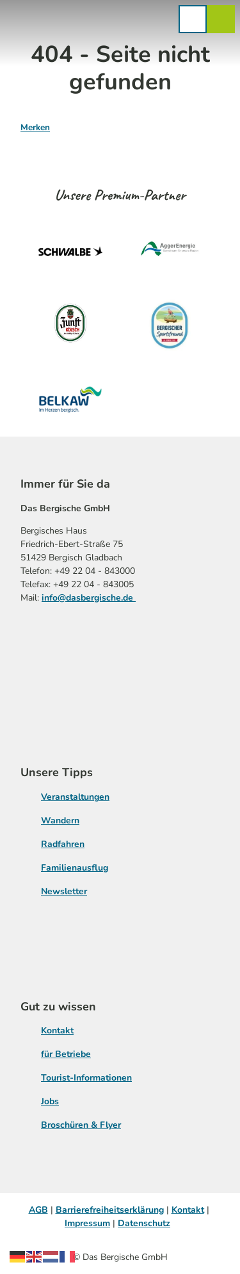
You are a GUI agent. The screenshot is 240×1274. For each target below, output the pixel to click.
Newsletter (64, 891)
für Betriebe (66, 1054)
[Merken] (35, 122)
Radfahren (62, 844)
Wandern (60, 820)
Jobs (50, 1101)
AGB (38, 1210)
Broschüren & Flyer (81, 1125)
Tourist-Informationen (86, 1078)
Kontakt (57, 1030)
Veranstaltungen (75, 797)
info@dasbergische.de (89, 597)
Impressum (87, 1223)
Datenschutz (144, 1223)
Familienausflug (74, 868)
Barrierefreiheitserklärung (110, 1210)
